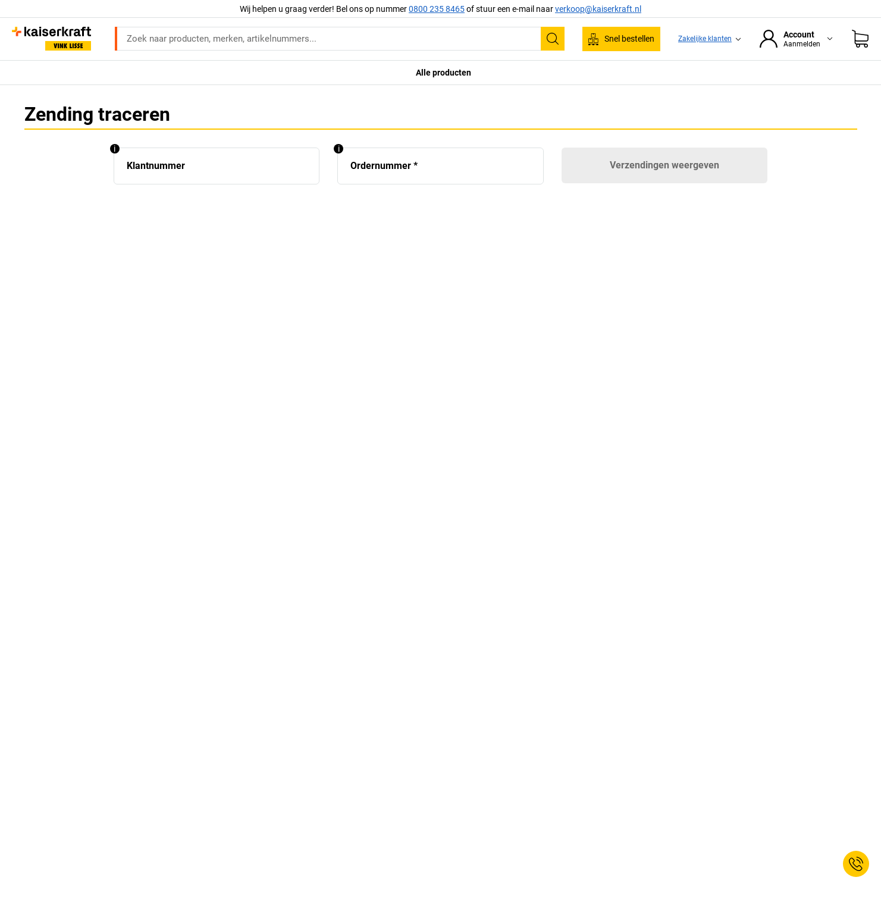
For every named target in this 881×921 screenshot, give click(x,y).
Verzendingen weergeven (664, 165)
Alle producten (443, 72)
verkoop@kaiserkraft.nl (598, 9)
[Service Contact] (856, 864)
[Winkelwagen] (860, 39)
